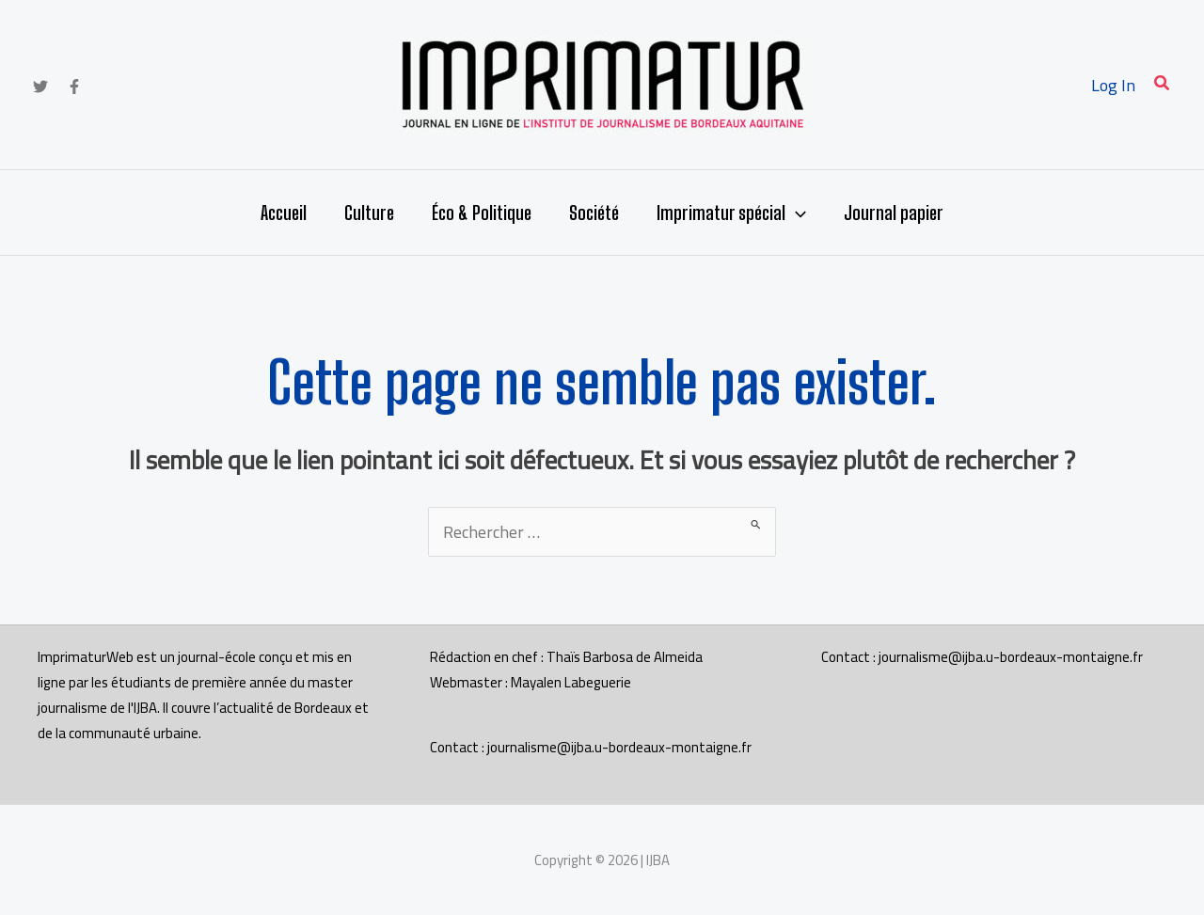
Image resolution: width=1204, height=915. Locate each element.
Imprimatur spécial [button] (731, 212)
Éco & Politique (481, 212)
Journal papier (893, 212)
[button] (1162, 85)
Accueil (284, 212)
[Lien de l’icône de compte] (1113, 85)
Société (594, 212)
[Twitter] (40, 86)
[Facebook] (74, 86)
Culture (369, 212)
